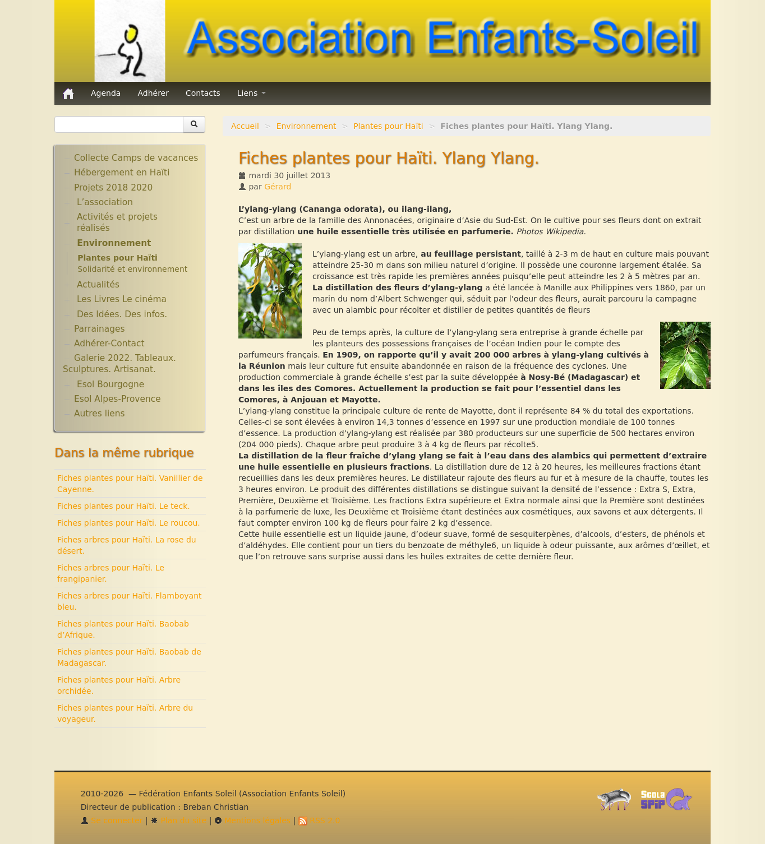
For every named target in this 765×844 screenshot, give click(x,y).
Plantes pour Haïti (388, 126)
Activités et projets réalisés (117, 222)
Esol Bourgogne (110, 384)
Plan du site (178, 820)
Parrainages (99, 329)
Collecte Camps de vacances (136, 158)
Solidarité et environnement (132, 269)
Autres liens (99, 414)
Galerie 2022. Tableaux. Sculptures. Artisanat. (119, 363)
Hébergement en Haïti (121, 173)
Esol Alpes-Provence (117, 399)
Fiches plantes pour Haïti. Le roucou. (128, 522)
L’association (105, 202)
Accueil (245, 126)
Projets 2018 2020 (113, 188)
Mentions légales (252, 820)
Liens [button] (251, 93)
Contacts (203, 93)
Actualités (98, 285)
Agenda (106, 93)
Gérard (277, 186)
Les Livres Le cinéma (122, 299)
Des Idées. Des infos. (122, 314)
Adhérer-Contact (109, 343)
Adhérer (153, 93)
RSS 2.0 (319, 820)
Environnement (306, 126)
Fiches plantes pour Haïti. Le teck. (123, 506)
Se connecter (112, 820)
